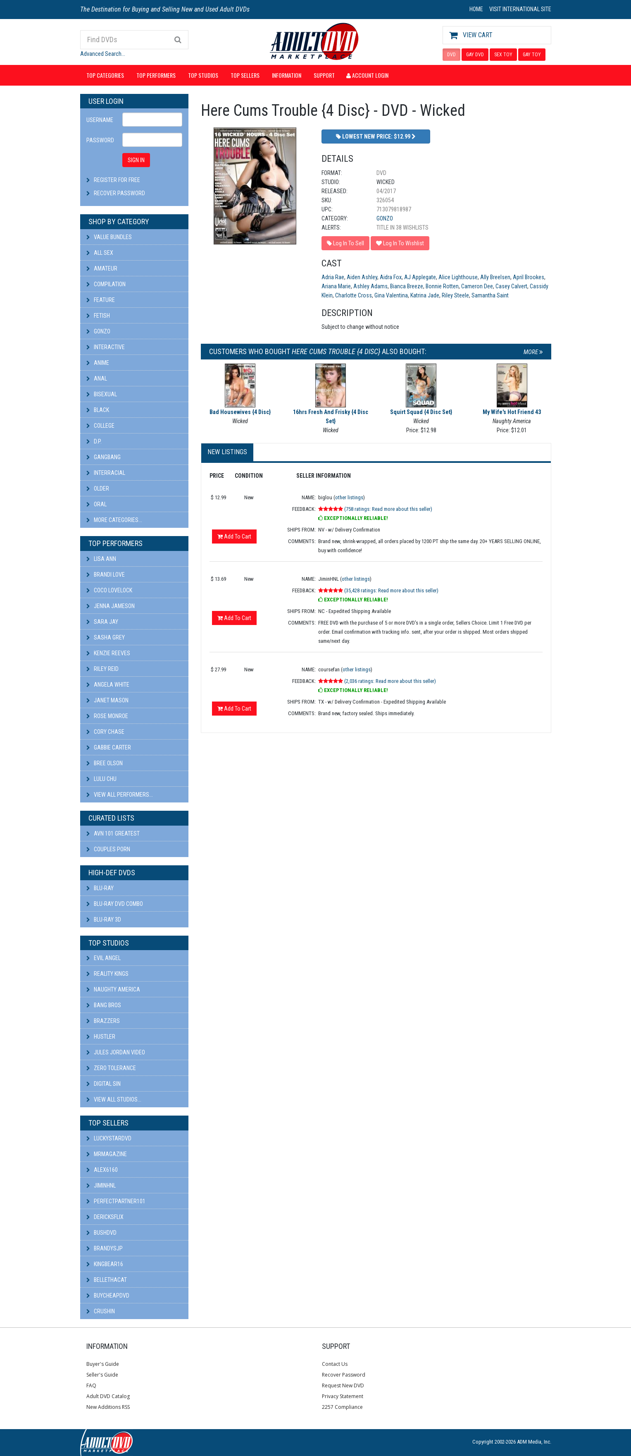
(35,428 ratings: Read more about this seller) (391, 590)
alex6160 (102, 1169)
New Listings (227, 452)
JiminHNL (101, 1185)
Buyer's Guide (102, 1363)
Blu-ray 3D (103, 919)
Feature (100, 300)
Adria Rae (332, 277)
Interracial (105, 472)
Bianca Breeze (406, 286)
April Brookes (528, 277)
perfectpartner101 (115, 1201)
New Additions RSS (108, 1406)
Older (97, 488)
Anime (97, 362)
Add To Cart (234, 536)
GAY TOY (532, 54)
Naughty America (113, 989)
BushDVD (101, 1232)
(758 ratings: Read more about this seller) (388, 509)
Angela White (107, 684)
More (533, 352)
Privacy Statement (342, 1396)
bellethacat (106, 1279)
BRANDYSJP (104, 1248)
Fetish (98, 315)
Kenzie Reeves (108, 653)
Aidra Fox (391, 277)
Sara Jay (102, 621)
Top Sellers (245, 75)
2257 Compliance (342, 1406)
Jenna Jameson (110, 606)
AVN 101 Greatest (113, 833)
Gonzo (98, 331)
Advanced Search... (102, 53)
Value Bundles (109, 237)
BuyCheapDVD (107, 1295)
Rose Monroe (107, 716)
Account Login (367, 75)
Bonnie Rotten (442, 286)
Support (324, 75)
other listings (349, 497)
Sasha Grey (105, 637)
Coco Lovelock (109, 590)
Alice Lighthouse (458, 277)
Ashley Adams (370, 286)
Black (97, 410)
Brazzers (103, 1021)
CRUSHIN (100, 1311)
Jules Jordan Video (115, 1052)
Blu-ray (100, 888)
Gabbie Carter (108, 747)
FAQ (91, 1385)
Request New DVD (343, 1385)
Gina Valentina (391, 295)
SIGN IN (136, 160)
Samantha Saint (490, 295)
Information (286, 75)
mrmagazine (106, 1154)
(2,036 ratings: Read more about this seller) (390, 681)
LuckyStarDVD (108, 1138)
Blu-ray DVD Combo (114, 903)
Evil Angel (103, 958)
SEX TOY (503, 54)
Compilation (106, 284)
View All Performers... (119, 794)
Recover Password (119, 193)
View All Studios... (113, 1099)
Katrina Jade (424, 295)
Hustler (100, 1036)
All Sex (99, 252)
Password (100, 140)
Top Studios (203, 75)
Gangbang (103, 457)
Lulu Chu (101, 779)
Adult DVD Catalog (108, 1396)
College (100, 425)
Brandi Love (105, 574)
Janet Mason (107, 700)
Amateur (101, 268)
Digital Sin (103, 1083)
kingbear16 (104, 1264)
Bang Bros (103, 1005)
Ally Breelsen (495, 277)
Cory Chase (105, 731)
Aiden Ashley (362, 277)
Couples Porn (108, 849)
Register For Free (117, 180)
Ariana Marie (336, 286)
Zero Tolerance (111, 1068)
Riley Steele (455, 295)
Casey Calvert (511, 286)
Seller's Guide (102, 1374)
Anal (96, 378)
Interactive (105, 347)
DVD (451, 54)
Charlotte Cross (353, 295)
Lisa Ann (101, 559)
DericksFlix (105, 1217)
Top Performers (156, 75)
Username (99, 120)
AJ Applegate (420, 277)
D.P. (94, 441)
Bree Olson (104, 763)
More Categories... (114, 520)
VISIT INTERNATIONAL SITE (520, 9)
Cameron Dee (477, 286)
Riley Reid (102, 669)
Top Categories (105, 75)
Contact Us (335, 1363)
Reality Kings (107, 973)
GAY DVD (475, 54)
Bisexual (101, 394)
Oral (96, 504)
